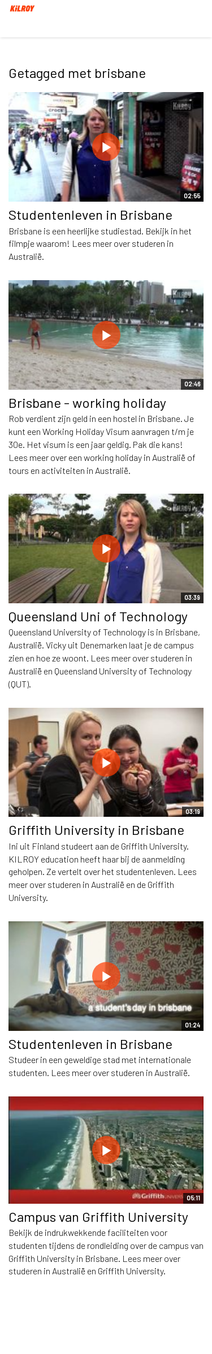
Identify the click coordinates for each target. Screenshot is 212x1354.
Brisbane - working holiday (87, 402)
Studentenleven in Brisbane (90, 214)
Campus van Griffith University (98, 1216)
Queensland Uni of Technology (98, 616)
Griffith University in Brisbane (96, 829)
